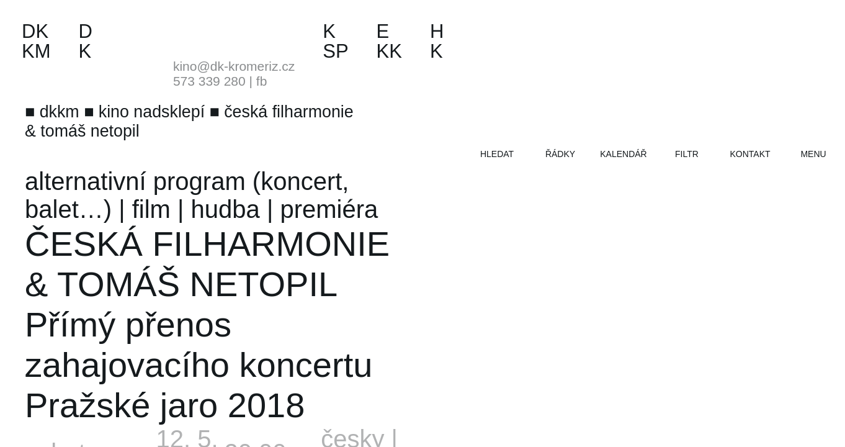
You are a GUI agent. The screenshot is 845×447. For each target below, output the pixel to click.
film (151, 209)
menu (813, 154)
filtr (687, 154)
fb (261, 81)
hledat (497, 154)
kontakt (750, 154)
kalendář (623, 154)
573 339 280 (209, 81)
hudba (225, 209)
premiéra (329, 209)
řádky (560, 154)
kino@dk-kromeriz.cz (234, 66)
